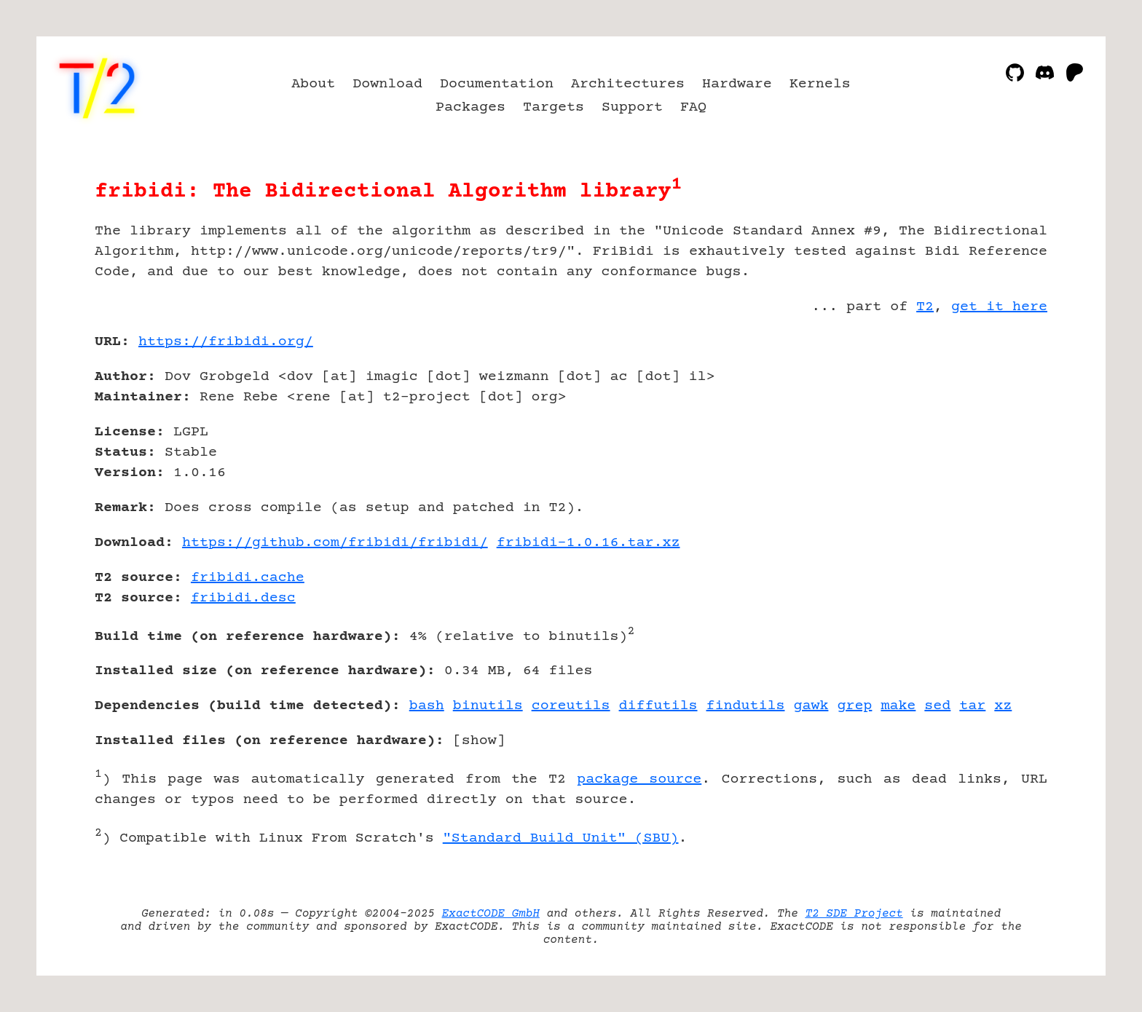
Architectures (628, 84)
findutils (745, 705)
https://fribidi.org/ (225, 341)
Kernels (820, 84)
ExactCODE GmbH (491, 913)
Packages (470, 107)
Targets (553, 107)
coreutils (571, 705)
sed (937, 705)
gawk (810, 705)
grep (854, 705)
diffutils (658, 705)
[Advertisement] (1003, 426)
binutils (488, 705)
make (898, 705)
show (479, 740)
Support (632, 107)
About (313, 84)
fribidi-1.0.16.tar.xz (588, 542)
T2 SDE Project (853, 913)
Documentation (497, 84)
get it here (999, 307)
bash (426, 705)
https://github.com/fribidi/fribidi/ (335, 542)
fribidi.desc (243, 598)
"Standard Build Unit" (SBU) (561, 838)
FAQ (693, 107)
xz (1003, 705)
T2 (925, 307)
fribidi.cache (247, 577)
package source (639, 779)
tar (972, 705)
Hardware (737, 84)
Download (387, 84)
